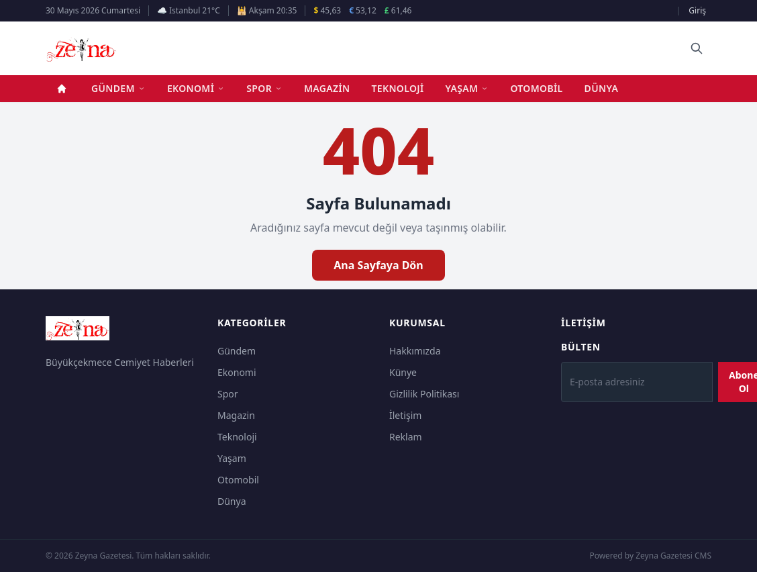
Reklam (405, 436)
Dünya (602, 88)
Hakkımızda (415, 350)
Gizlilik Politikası (424, 393)
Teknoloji (398, 88)
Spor (264, 88)
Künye (403, 372)
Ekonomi (196, 88)
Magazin (327, 88)
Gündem (118, 88)
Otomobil (536, 88)
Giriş (697, 10)
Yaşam (467, 88)
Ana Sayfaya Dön (378, 265)
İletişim (405, 415)
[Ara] (696, 48)
